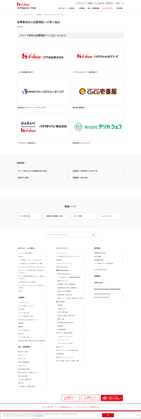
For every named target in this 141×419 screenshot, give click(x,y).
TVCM (20, 291)
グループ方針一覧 (24, 216)
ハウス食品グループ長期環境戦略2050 (69, 277)
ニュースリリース (80, 3)
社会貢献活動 (62, 329)
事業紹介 (21, 326)
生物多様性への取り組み (65, 294)
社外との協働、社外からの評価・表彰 (67, 360)
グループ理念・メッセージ (26, 306)
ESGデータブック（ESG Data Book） (67, 350)
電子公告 (21, 383)
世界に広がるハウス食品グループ (28, 372)
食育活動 (60, 326)
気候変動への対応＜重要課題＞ (67, 284)
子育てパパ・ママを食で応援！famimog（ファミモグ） (31, 271)
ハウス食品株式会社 (64, 407)
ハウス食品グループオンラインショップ (90, 398)
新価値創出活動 (98, 260)
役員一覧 (21, 333)
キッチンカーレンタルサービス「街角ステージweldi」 (31, 287)
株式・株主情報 (23, 376)
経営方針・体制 (23, 351)
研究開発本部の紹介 (100, 253)
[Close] (138, 415)
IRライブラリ (22, 365)
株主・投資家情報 (24, 347)
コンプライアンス (63, 340)
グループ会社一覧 (99, 3)
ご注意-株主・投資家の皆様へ (27, 386)
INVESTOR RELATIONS (101, 297)
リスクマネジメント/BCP (65, 343)
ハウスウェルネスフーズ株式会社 (86, 407)
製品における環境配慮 (64, 291)
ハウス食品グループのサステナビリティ (68, 256)
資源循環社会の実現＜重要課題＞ (68, 288)
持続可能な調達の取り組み (66, 322)
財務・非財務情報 (23, 362)
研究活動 (97, 248)
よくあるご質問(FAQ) (24, 379)
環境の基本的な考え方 (64, 274)
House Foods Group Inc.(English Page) (107, 289)
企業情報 (21, 297)
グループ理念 (78, 216)
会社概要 (21, 323)
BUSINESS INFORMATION (102, 294)
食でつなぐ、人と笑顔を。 (27, 248)
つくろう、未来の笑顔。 (25, 253)
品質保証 (39, 14)
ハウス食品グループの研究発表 (103, 263)
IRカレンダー (22, 358)
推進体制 (59, 260)
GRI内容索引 (60, 354)
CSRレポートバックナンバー (65, 357)
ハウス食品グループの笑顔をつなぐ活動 (30, 263)
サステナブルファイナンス (64, 263)
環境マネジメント (63, 281)
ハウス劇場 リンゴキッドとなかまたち (29, 260)
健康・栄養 (61, 319)
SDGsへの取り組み (62, 267)
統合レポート (60, 347)
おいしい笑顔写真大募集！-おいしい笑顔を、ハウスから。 (31, 277)
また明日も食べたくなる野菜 (27, 282)
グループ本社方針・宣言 (25, 316)
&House (20, 256)
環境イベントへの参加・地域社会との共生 (70, 298)
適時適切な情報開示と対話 (54, 216)
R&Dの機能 (97, 256)
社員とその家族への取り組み (66, 315)
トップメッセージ (23, 302)
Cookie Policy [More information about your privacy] (39, 416)
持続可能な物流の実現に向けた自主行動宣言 (31, 340)
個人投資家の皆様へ (24, 369)
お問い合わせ (109, 3)
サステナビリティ (28, 14)
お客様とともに (62, 308)
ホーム (18, 14)
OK (108, 415)
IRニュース (21, 355)
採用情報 (90, 3)
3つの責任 (21, 309)
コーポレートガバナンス (65, 336)
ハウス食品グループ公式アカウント (70, 398)
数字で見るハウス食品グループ (27, 320)
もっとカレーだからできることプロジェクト (31, 267)
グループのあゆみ (23, 330)
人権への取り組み (63, 312)
